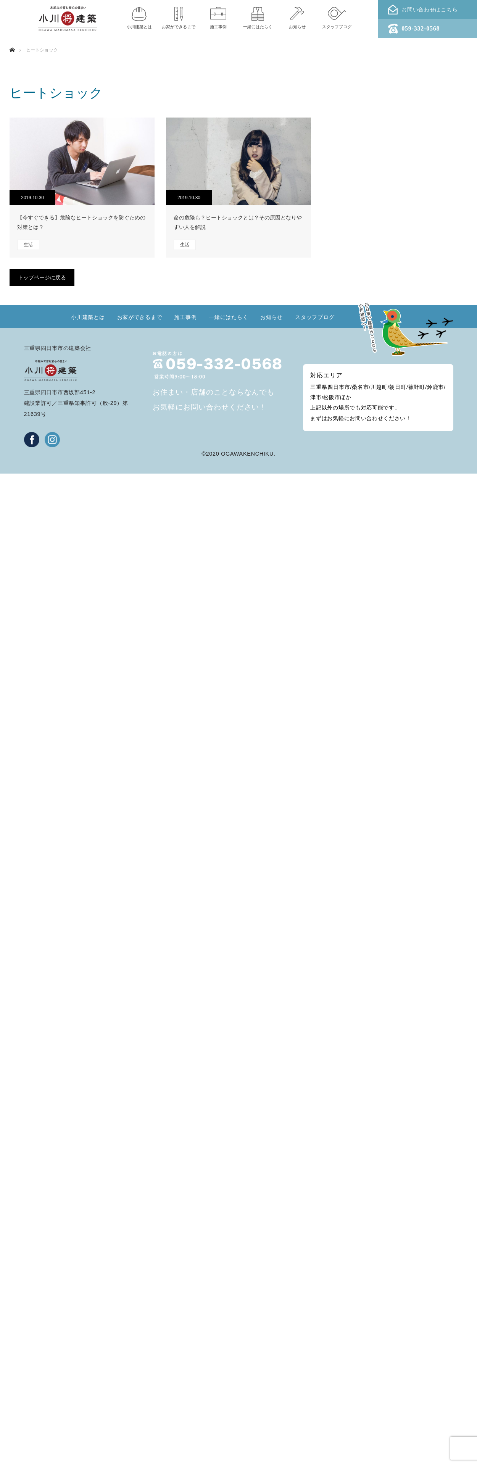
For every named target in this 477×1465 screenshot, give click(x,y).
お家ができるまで (139, 317)
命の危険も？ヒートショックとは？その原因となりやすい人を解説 (238, 222)
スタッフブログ (314, 317)
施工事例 (185, 317)
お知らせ (271, 317)
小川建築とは (88, 317)
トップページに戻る (42, 277)
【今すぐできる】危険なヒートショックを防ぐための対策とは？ (81, 222)
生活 (28, 244)
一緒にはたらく (228, 317)
